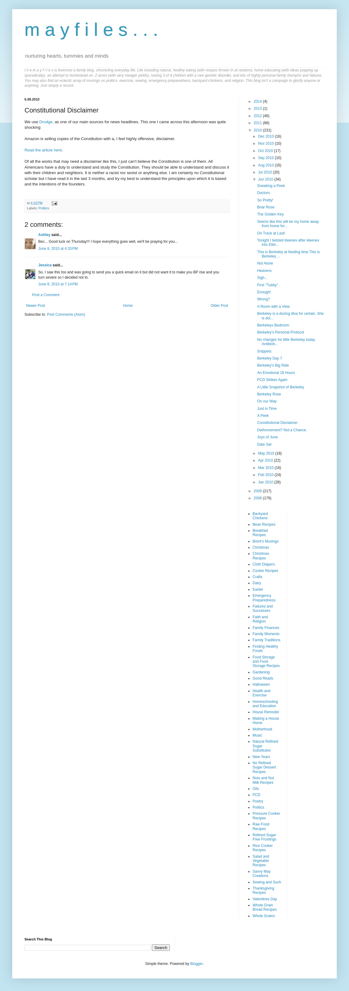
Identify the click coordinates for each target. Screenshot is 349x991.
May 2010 (266, 453)
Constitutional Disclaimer (277, 423)
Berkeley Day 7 (269, 358)
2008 (258, 498)
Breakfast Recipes (260, 532)
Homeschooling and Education (265, 703)
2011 (258, 123)
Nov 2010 (266, 143)
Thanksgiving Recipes (263, 890)
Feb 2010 (266, 475)
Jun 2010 (266, 179)
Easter (258, 589)
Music (257, 735)
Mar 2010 (266, 468)
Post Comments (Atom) (66, 314)
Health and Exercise (261, 693)
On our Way (267, 401)
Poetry (258, 801)
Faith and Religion (260, 619)
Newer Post (35, 305)
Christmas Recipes (261, 555)
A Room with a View (273, 306)
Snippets (264, 351)
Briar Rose (266, 207)
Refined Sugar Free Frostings (264, 837)
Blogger (196, 964)
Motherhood (262, 729)
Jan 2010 (266, 482)
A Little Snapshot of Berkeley (280, 387)
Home (128, 305)
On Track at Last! (271, 233)
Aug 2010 (266, 165)
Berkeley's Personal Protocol (280, 332)
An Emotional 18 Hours (276, 373)
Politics (44, 208)
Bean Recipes (264, 524)
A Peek (263, 416)
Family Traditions (266, 640)
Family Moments (266, 634)
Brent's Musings (266, 541)
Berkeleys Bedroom (273, 325)
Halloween (261, 684)
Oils (256, 789)
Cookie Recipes (265, 571)
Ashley (44, 235)
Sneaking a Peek (271, 186)
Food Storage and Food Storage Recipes (266, 661)
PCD (256, 795)
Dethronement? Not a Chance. (282, 430)
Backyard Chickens (260, 516)
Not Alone (265, 263)
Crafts (257, 577)
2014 (258, 101)
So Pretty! (265, 200)
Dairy (257, 583)
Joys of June (267, 437)
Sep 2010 (266, 158)
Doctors (263, 193)
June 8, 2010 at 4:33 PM (58, 248)
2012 (258, 116)
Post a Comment (45, 295)
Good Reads (263, 678)
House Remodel (266, 712)
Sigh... (262, 278)
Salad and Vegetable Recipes (261, 860)
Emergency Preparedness (264, 597)
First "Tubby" (267, 285)
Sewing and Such (267, 882)
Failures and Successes (263, 608)
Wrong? (263, 299)
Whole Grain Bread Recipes (265, 907)
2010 (258, 130)
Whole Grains (264, 916)
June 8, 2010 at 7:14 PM (58, 284)
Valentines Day (265, 899)
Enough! (264, 292)
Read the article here (43, 150)
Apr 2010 (266, 460)
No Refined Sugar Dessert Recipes (264, 767)
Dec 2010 (266, 136)
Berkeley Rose (269, 394)
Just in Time (267, 408)
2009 (258, 491)
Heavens (264, 271)
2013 (258, 108)
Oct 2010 (266, 151)
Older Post (219, 305)
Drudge (45, 122)
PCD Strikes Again (272, 380)
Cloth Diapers (264, 564)
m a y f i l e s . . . (91, 29)
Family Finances (266, 628)
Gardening (261, 672)
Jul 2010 (265, 172)
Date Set (264, 444)
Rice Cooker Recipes (263, 848)
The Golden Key (270, 214)
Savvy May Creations (262, 873)
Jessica (44, 265)
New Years (261, 757)
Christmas (261, 547)
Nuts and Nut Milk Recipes (263, 780)
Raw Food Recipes (261, 826)
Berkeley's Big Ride (273, 365)
